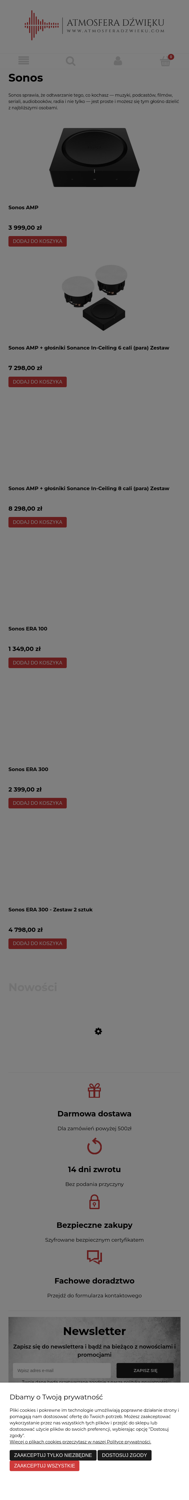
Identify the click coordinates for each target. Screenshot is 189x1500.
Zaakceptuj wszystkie (44, 1465)
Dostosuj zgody (124, 1455)
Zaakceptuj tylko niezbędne (53, 1455)
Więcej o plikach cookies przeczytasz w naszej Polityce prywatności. (80, 1442)
